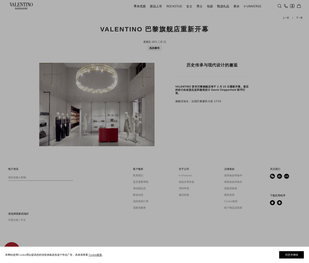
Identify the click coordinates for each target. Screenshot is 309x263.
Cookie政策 (95, 254)
